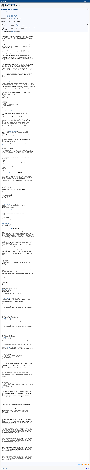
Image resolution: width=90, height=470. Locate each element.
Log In (85, 1)
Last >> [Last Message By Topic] (19, 20)
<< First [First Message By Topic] (7, 20)
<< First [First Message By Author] (7, 21)
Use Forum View (9, 11)
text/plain (13, 31)
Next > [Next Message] (15, 18)
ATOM (79, 464)
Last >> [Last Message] (19, 18)
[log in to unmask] (21, 25)
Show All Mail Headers (11, 16)
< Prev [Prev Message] (11, 18)
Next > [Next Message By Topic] (15, 20)
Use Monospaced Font (11, 14)
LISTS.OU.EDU (4, 468)
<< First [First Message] (7, 18)
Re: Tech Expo (14, 24)
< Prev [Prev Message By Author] (11, 21)
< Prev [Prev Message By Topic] (11, 20)
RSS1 (83, 464)
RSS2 (87, 464)
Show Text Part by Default (11, 15)
